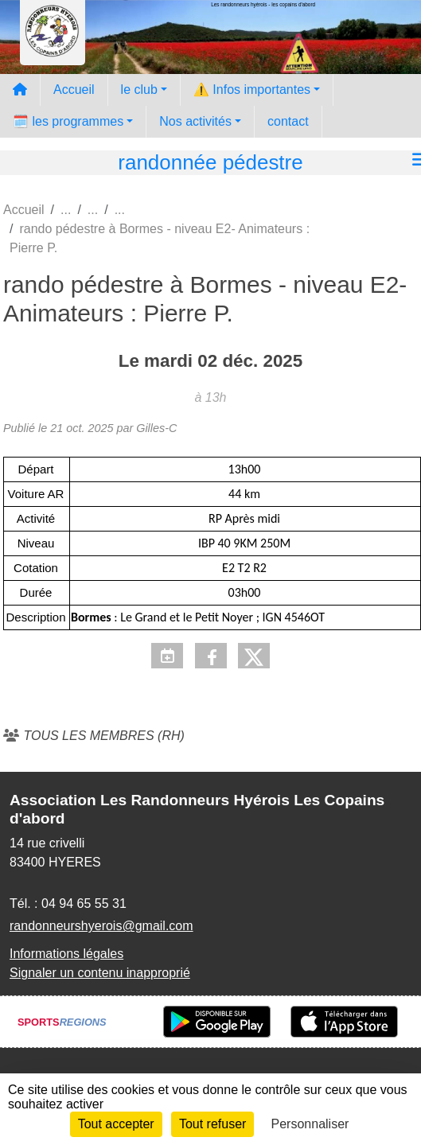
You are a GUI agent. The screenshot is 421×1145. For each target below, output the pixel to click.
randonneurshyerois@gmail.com (101, 926)
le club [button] (139, 89)
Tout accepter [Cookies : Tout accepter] (116, 1124)
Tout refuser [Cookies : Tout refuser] (212, 1124)
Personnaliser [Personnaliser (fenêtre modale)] (310, 1124)
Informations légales (66, 953)
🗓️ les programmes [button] (68, 121)
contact (288, 121)
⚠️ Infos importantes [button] (251, 89)
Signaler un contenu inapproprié (100, 972)
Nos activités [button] (195, 121)
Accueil (74, 89)
